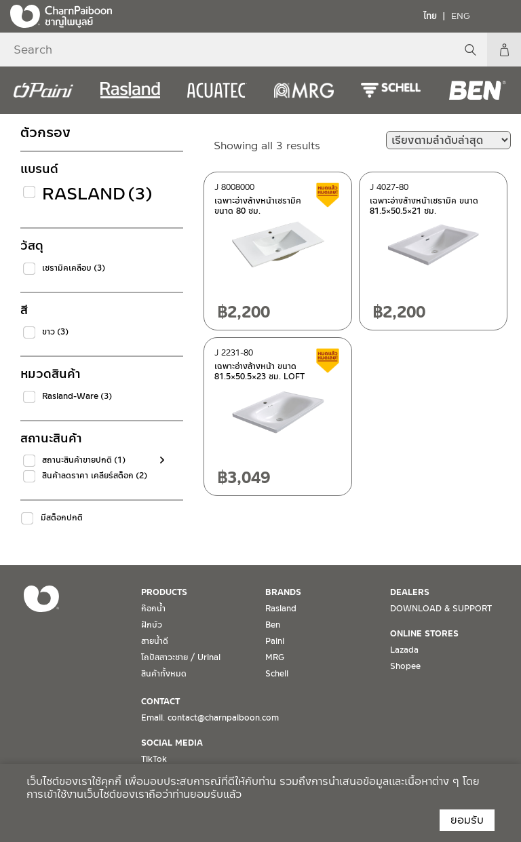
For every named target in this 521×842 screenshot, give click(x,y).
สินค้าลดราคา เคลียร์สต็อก (94, 476)
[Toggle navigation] (501, 15)
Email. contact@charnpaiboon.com (210, 718)
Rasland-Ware (77, 396)
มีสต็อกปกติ (62, 518)
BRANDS (283, 592)
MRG (274, 657)
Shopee (405, 666)
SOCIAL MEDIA (172, 743)
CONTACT (160, 701)
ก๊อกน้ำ (153, 608)
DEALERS (409, 592)
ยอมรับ (467, 820)
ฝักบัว (151, 625)
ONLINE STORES (424, 634)
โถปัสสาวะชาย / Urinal (180, 657)
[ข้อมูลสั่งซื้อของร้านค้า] (448, 140)
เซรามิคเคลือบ (73, 268)
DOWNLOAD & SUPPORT (441, 608)
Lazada (404, 650)
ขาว (55, 332)
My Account (504, 49)
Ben (272, 625)
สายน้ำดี (154, 641)
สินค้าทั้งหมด (164, 674)
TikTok (154, 759)
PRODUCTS (164, 592)
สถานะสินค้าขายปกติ (84, 460)
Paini (274, 641)
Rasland (97, 193)
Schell (276, 674)
